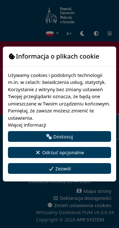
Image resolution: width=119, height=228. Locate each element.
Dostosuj (59, 136)
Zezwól (59, 168)
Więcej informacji (27, 125)
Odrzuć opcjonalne (59, 152)
